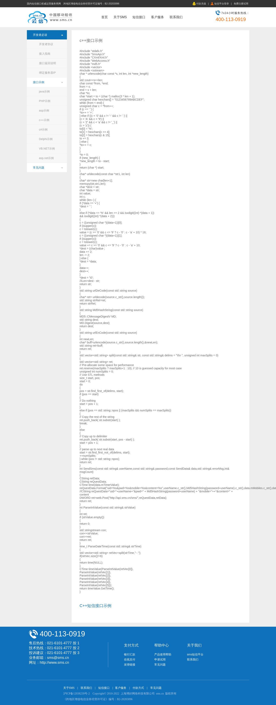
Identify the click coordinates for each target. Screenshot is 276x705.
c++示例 (44, 120)
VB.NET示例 (47, 148)
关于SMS (120, 17)
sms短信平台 (195, 654)
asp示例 (44, 110)
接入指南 (44, 53)
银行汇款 (129, 654)
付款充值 (201, 3)
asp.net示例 (46, 158)
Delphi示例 (46, 139)
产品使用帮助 (162, 654)
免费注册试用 (241, 3)
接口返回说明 (47, 63)
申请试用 (160, 659)
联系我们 (176, 17)
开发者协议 (46, 44)
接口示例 (38, 82)
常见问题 (38, 167)
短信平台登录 (221, 3)
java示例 (44, 91)
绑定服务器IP (47, 72)
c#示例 (43, 129)
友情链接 (129, 664)
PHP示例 (45, 101)
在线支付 (129, 659)
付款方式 (138, 687)
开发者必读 (40, 34)
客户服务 (157, 17)
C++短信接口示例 (96, 605)
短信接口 (138, 17)
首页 (104, 17)
